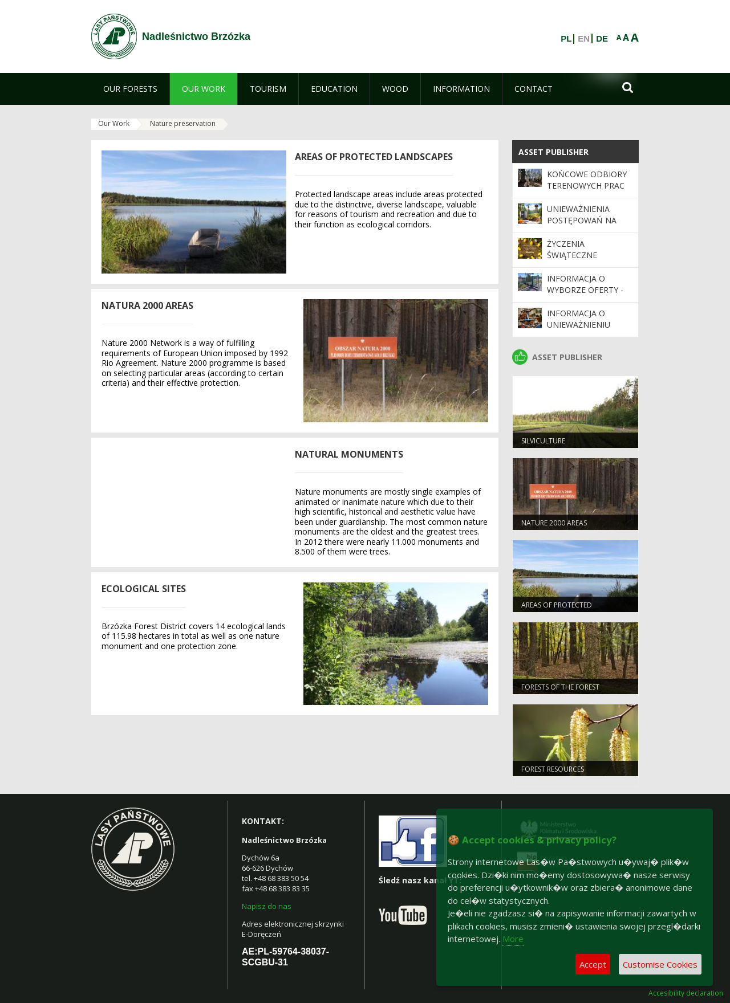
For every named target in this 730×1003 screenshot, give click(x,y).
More (513, 938)
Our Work (113, 123)
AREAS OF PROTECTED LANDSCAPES (556, 609)
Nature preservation (183, 123)
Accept (592, 964)
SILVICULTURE (543, 441)
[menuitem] (130, 89)
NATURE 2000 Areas (554, 523)
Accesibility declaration (685, 993)
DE (602, 38)
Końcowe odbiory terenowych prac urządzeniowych (587, 186)
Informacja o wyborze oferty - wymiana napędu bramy (585, 296)
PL (566, 38)
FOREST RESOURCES (552, 769)
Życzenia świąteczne (572, 249)
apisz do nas (269, 906)
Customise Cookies (660, 964)
